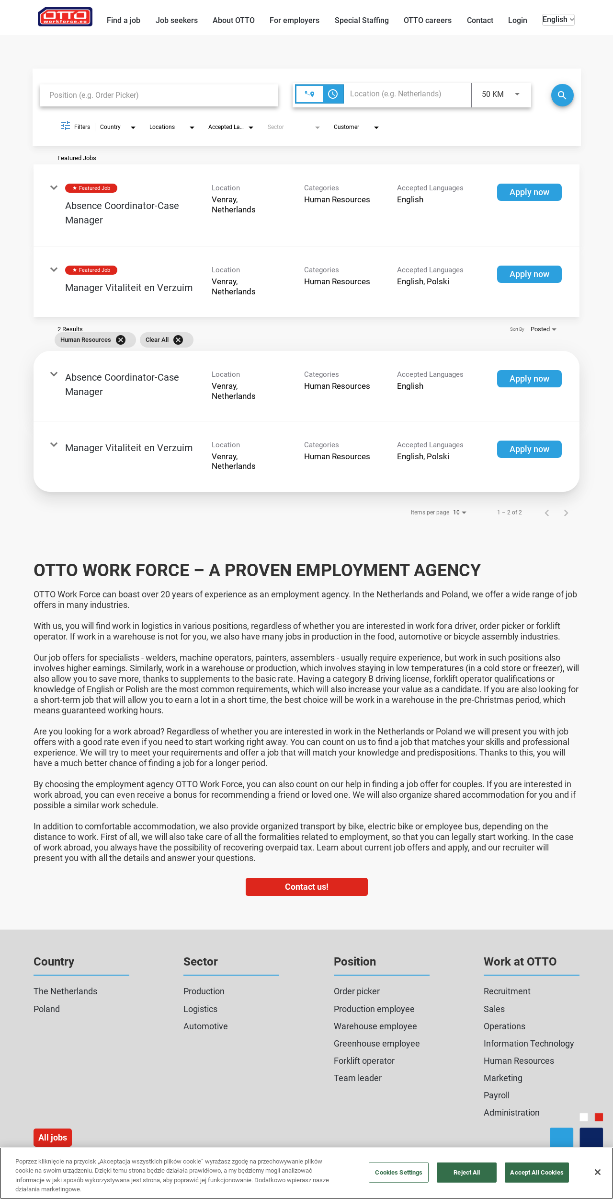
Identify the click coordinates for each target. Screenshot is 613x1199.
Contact (480, 20)
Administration (512, 1112)
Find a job (123, 20)
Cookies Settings (398, 1172)
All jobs (52, 1137)
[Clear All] (178, 339)
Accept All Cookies (536, 1172)
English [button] (558, 19)
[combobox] (159, 95)
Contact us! (307, 887)
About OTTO (234, 20)
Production (204, 991)
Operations (504, 1026)
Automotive (205, 1026)
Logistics (200, 1009)
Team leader (358, 1078)
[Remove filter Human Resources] (120, 339)
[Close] (597, 1172)
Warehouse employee (375, 1026)
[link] (306, 205)
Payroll (497, 1095)
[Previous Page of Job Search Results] (546, 512)
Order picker (357, 991)
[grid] (293, 339)
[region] (306, 1173)
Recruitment (507, 991)
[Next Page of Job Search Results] (566, 512)
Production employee (374, 1009)
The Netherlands (65, 991)
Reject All (467, 1172)
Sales (494, 1009)
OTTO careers (428, 20)
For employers (294, 20)
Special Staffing (362, 20)
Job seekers (177, 20)
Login (517, 20)
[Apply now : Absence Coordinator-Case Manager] (529, 192)
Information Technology (529, 1043)
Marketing (503, 1078)
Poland (47, 1009)
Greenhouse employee (377, 1043)
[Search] (562, 95)
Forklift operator (364, 1061)
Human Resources (519, 1061)
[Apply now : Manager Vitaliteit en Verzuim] (529, 274)
